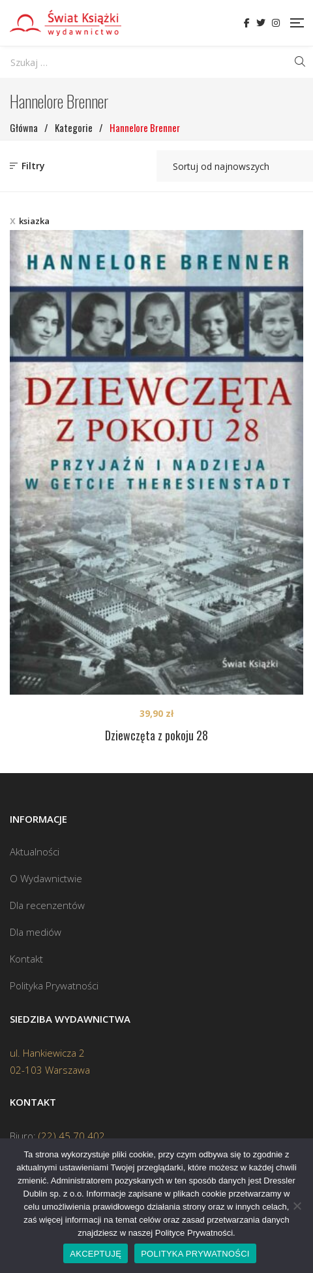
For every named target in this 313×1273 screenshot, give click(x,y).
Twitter (260, 22)
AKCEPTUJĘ (95, 1254)
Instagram (276, 22)
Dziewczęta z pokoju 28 (156, 735)
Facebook (247, 22)
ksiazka (34, 221)
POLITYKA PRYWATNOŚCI (195, 1254)
